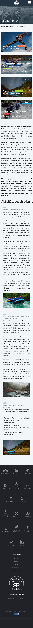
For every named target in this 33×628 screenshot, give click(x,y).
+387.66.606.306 (19, 608)
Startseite (16, 558)
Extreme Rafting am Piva (14, 111)
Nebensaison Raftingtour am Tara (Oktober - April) (16, 65)
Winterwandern (10, 46)
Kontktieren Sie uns (16, 571)
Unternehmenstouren (16, 568)
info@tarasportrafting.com (18, 611)
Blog (16, 565)
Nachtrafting (9, 91)
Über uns (16, 561)
